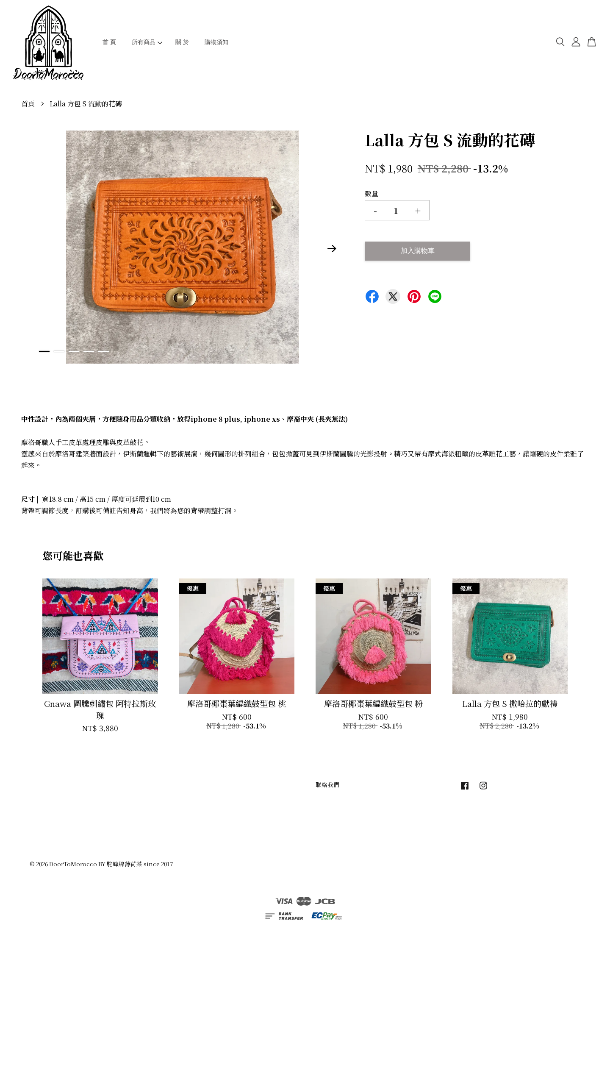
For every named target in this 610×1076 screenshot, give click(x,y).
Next (332, 248)
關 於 (182, 42)
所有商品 (147, 42)
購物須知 (216, 42)
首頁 (28, 103)
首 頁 (109, 42)
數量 (371, 193)
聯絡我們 (327, 784)
